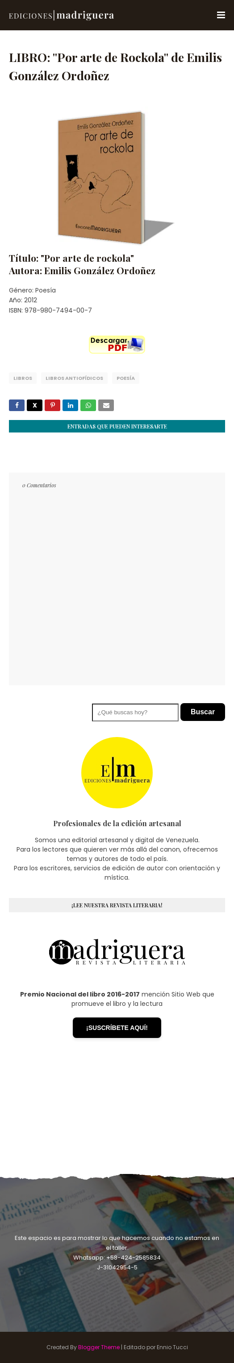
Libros (22, 378)
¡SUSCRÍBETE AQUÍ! (117, 1027)
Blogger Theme (99, 1347)
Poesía (126, 378)
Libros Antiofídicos (74, 378)
